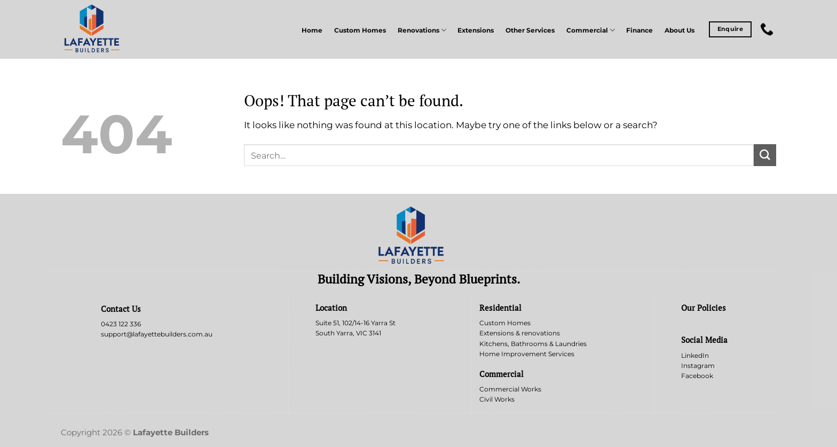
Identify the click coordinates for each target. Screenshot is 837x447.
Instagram (698, 366)
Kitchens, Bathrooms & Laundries (533, 344)
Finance (639, 30)
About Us (679, 30)
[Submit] (765, 155)
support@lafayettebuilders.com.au (156, 334)
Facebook (697, 376)
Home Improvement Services (526, 354)
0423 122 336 (121, 324)
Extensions (475, 30)
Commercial (590, 30)
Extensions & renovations (519, 333)
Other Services (530, 30)
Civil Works (497, 399)
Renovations (422, 30)
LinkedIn (695, 355)
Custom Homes (360, 30)
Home (312, 30)
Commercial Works (510, 389)
